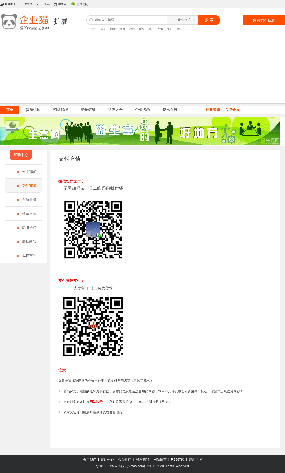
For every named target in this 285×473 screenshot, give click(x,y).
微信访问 (82, 4)
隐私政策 (29, 242)
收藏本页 (10, 4)
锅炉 (179, 29)
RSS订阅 (177, 459)
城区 (141, 29)
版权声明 (29, 256)
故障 (132, 29)
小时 (170, 29)
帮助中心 (107, 459)
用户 (151, 29)
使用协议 (29, 228)
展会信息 (87, 110)
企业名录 (142, 110)
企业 (94, 29)
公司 (103, 29)
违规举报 (195, 459)
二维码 (45, 4)
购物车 (62, 4)
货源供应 (33, 110)
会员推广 (124, 459)
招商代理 (60, 110)
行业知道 (212, 110)
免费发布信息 (264, 20)
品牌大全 (115, 110)
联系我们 (142, 459)
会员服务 (29, 200)
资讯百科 (169, 110)
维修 (122, 29)
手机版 (28, 4)
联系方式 (29, 214)
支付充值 (29, 186)
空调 (160, 29)
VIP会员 (233, 110)
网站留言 (160, 459)
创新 (113, 29)
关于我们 (29, 172)
